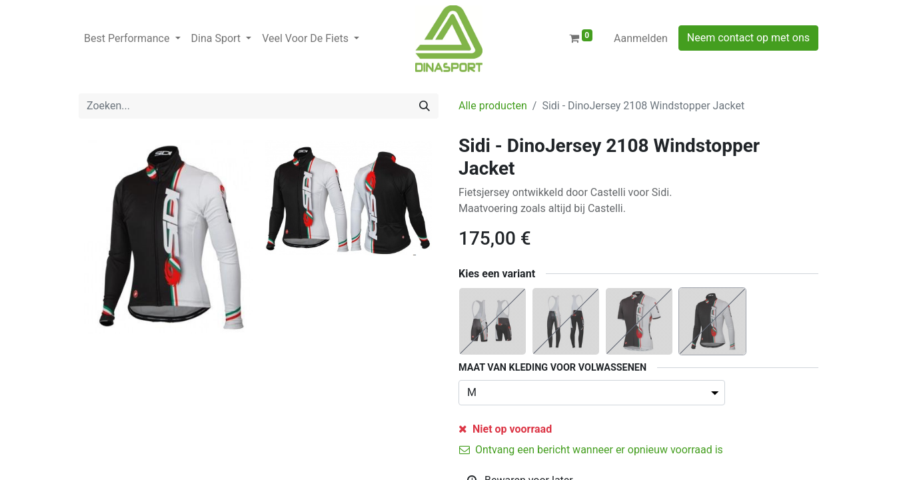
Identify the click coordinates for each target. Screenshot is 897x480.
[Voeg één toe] (544, 437)
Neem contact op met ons (748, 37)
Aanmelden (641, 38)
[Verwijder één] (475, 437)
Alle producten (492, 105)
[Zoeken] (425, 106)
